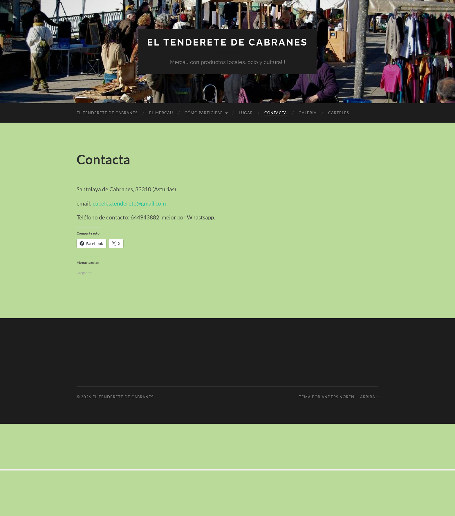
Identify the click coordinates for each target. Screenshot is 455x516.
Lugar (246, 112)
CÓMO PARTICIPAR (204, 112)
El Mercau (161, 112)
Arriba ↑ (369, 397)
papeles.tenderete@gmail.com (129, 203)
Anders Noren (338, 397)
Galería (308, 112)
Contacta (275, 112)
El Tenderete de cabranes (227, 42)
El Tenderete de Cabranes (107, 112)
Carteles (338, 112)
